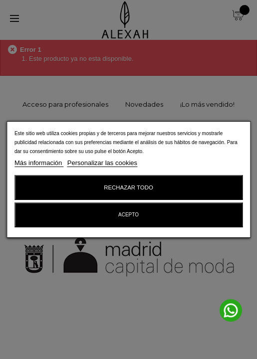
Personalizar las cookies (102, 163)
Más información (39, 163)
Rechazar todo (128, 187)
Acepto (128, 214)
